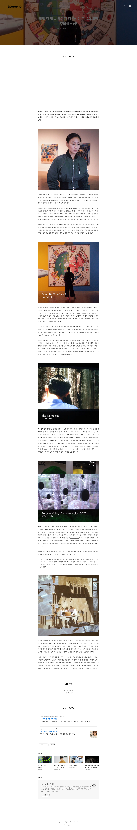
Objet (66, 822)
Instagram (59, 822)
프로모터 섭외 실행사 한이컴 (49, 732)
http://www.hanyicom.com (47, 729)
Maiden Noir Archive (48, 784)
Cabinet (72, 822)
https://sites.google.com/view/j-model (51, 716)
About (79, 822)
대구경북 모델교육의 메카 (48, 719)
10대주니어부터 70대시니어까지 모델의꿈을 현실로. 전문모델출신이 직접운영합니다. (65, 721)
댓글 (40, 777)
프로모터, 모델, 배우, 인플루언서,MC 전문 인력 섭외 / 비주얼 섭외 (59, 734)
